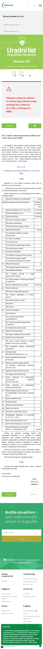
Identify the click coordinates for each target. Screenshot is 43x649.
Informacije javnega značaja (31, 616)
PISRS (9, 111)
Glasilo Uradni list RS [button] (13, 25)
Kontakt (25, 613)
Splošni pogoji (27, 621)
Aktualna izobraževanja (30, 579)
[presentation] (21, 551)
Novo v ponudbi (6, 594)
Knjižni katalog (6, 601)
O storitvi (26, 594)
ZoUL (19, 101)
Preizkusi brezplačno (29, 596)
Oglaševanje (27, 619)
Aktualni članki (6, 611)
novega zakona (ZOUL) (21, 630)
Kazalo (9, 126)
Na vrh (33, 494)
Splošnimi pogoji (24, 560)
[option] (21, 61)
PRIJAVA (21, 539)
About (34, 611)
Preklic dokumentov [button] (12, 31)
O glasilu (4, 581)
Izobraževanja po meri (30, 581)
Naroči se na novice (7, 613)
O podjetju (26, 611)
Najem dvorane (28, 584)
